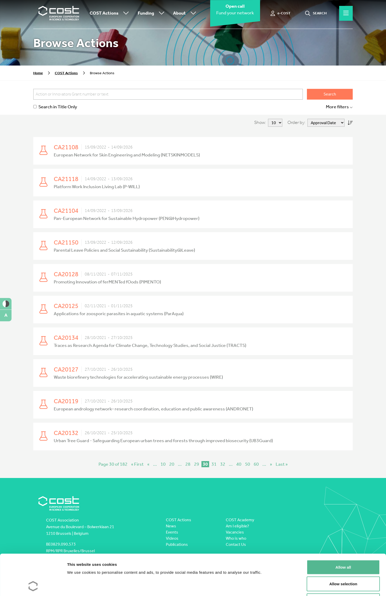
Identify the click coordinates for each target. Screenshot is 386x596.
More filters (339, 107)
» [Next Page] (271, 464)
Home (38, 73)
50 (247, 464)
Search (330, 94)
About (186, 13)
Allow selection (343, 546)
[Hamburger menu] (346, 13)
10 (163, 464)
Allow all (343, 529)
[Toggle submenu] (125, 13)
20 (171, 464)
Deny (343, 562)
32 (222, 464)
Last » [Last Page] (282, 464)
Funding (152, 13)
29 (196, 464)
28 (187, 464)
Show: (260, 122)
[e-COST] (281, 13)
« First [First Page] (137, 464)
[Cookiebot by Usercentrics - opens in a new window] (33, 586)
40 (238, 464)
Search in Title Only (55, 107)
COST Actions (110, 13)
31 (214, 464)
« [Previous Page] (148, 464)
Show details (269, 586)
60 (256, 464)
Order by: (296, 122)
